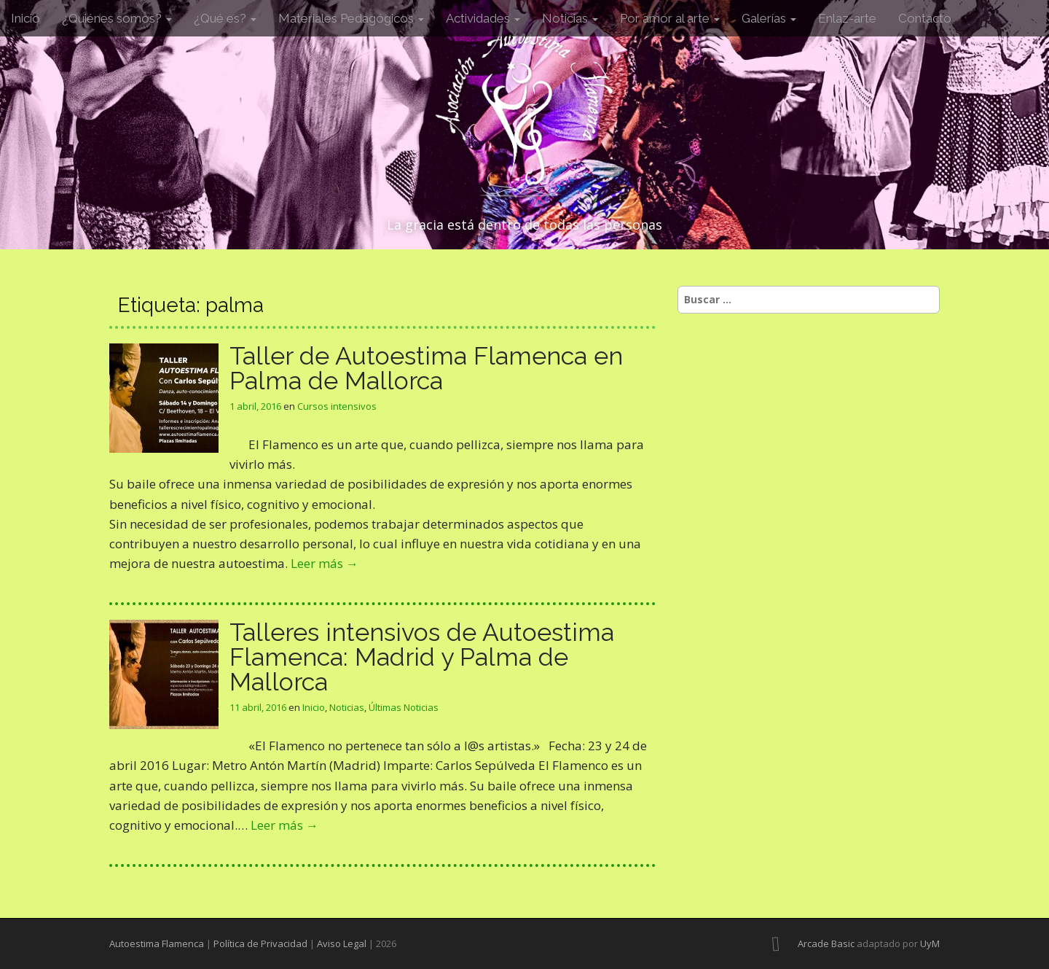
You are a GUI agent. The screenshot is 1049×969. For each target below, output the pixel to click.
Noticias (570, 18)
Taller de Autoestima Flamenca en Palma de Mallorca (426, 368)
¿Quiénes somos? (117, 18)
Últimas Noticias (404, 707)
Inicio (25, 18)
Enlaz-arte (847, 18)
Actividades (483, 18)
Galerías (769, 18)
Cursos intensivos (337, 406)
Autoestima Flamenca (156, 943)
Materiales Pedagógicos (351, 18)
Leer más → (324, 563)
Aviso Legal (341, 943)
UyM (930, 943)
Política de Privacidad (260, 943)
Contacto (924, 18)
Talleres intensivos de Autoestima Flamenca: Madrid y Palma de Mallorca (421, 657)
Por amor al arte (670, 18)
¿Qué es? (225, 18)
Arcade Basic (826, 943)
